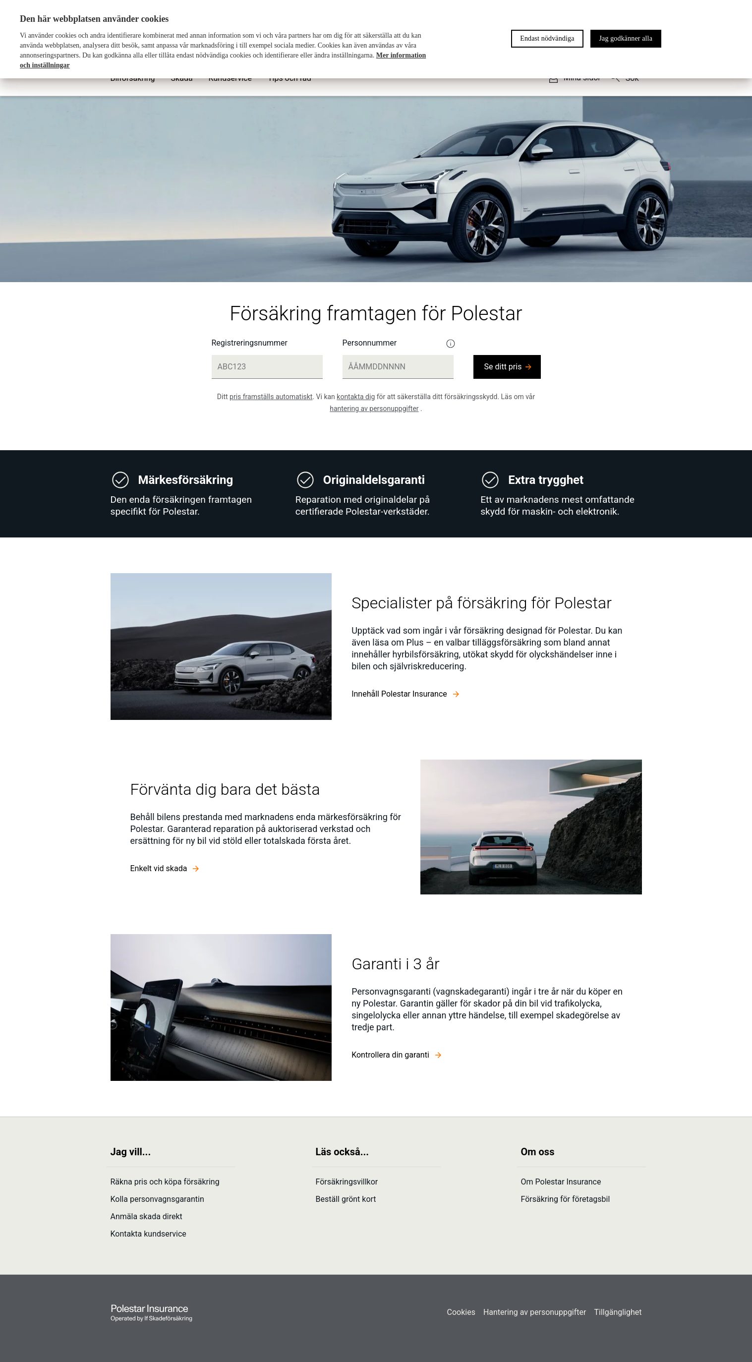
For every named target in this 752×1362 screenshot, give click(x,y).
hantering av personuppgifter (374, 409)
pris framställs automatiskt (271, 397)
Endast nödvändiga (547, 38)
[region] (376, 39)
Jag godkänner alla (625, 38)
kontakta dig (356, 397)
